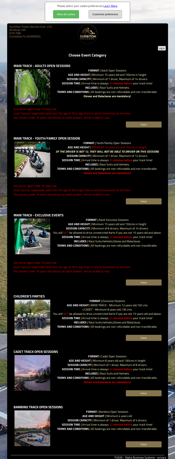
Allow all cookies (66, 14)
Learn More (110, 6)
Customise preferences (105, 14)
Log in (162, 48)
